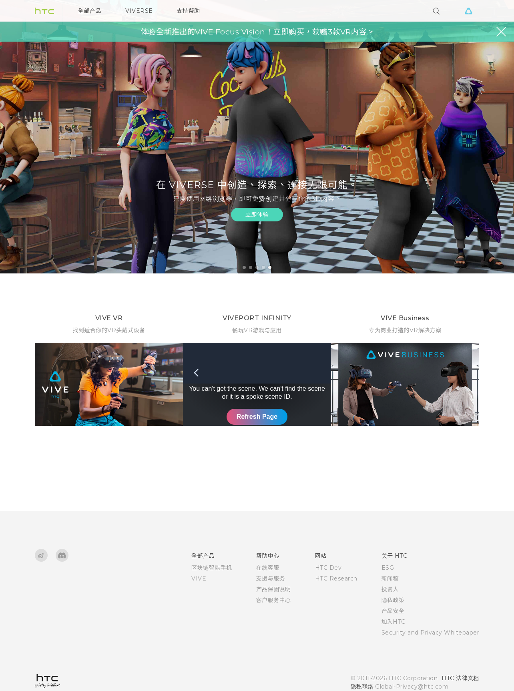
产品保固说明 (273, 589)
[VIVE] (468, 11)
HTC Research (336, 578)
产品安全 (393, 611)
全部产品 (89, 10)
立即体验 (257, 214)
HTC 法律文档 (460, 678)
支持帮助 (188, 10)
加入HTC (393, 621)
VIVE (198, 578)
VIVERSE (139, 10)
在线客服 (267, 567)
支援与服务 (270, 578)
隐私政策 (393, 600)
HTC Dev (328, 567)
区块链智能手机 (211, 567)
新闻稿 (390, 578)
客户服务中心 (273, 600)
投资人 (390, 589)
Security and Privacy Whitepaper (430, 632)
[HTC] (44, 11)
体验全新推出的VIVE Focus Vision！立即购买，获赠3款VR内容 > (257, 32)
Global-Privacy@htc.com (411, 686)
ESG (387, 567)
